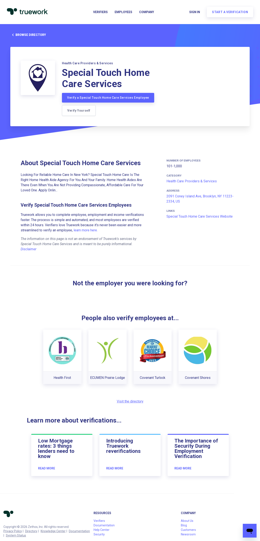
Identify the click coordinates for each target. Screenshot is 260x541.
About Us (187, 521)
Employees (123, 12)
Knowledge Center (53, 531)
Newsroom (188, 534)
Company (146, 12)
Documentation (79, 531)
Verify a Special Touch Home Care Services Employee (108, 97)
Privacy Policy (12, 531)
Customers (188, 530)
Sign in (194, 12)
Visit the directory (130, 401)
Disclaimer (28, 249)
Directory (31, 531)
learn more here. (86, 230)
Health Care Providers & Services (191, 181)
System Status (16, 535)
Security (99, 534)
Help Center (101, 530)
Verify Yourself (78, 110)
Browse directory (28, 35)
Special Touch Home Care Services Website (199, 216)
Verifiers (100, 12)
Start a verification (230, 12)
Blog (184, 525)
